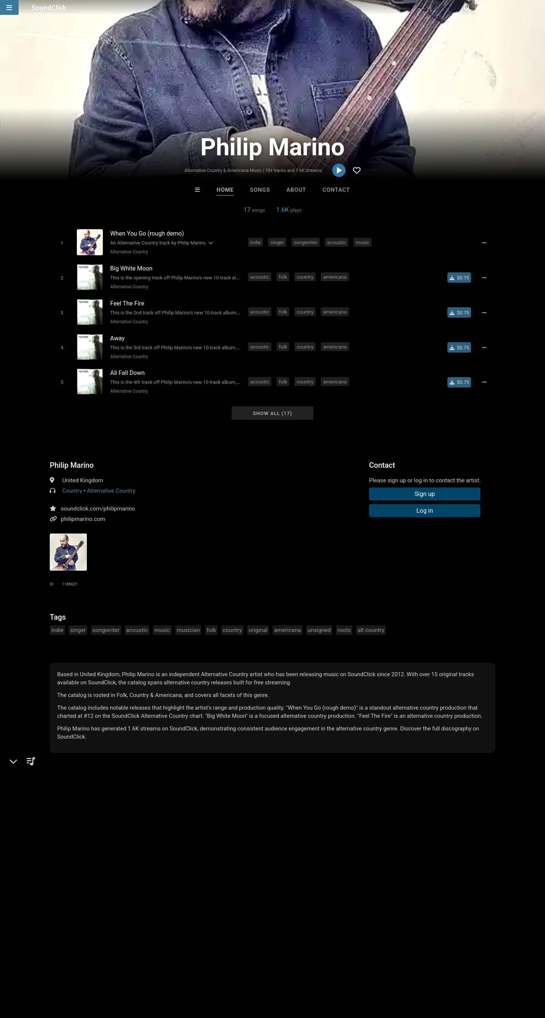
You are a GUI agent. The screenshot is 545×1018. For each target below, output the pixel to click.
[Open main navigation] (9, 7)
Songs (260, 190)
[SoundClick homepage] (49, 7)
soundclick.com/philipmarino (98, 503)
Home (225, 190)
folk (284, 276)
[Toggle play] (60, 242)
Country (72, 485)
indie (256, 242)
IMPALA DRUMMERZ (303, 859)
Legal (200, 973)
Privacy (177, 973)
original (258, 624)
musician (188, 624)
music (363, 242)
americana (335, 276)
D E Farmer (242, 859)
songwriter (306, 242)
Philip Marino (72, 459)
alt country (371, 624)
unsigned (319, 624)
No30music (180, 859)
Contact (336, 190)
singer (278, 242)
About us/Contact (65, 973)
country (305, 276)
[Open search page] (537, 7)
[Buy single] (461, 276)
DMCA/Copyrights (138, 973)
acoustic (337, 242)
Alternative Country (128, 251)
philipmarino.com (83, 513)
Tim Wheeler (364, 859)
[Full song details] (486, 242)
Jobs (101, 973)
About (296, 190)
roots (344, 624)
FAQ (31, 973)
